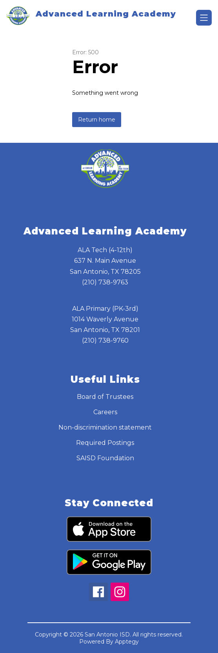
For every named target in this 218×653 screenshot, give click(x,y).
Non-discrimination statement (105, 427)
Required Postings (105, 442)
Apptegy (127, 641)
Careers (105, 412)
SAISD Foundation (105, 458)
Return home (96, 119)
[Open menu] (204, 18)
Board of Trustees (105, 396)
